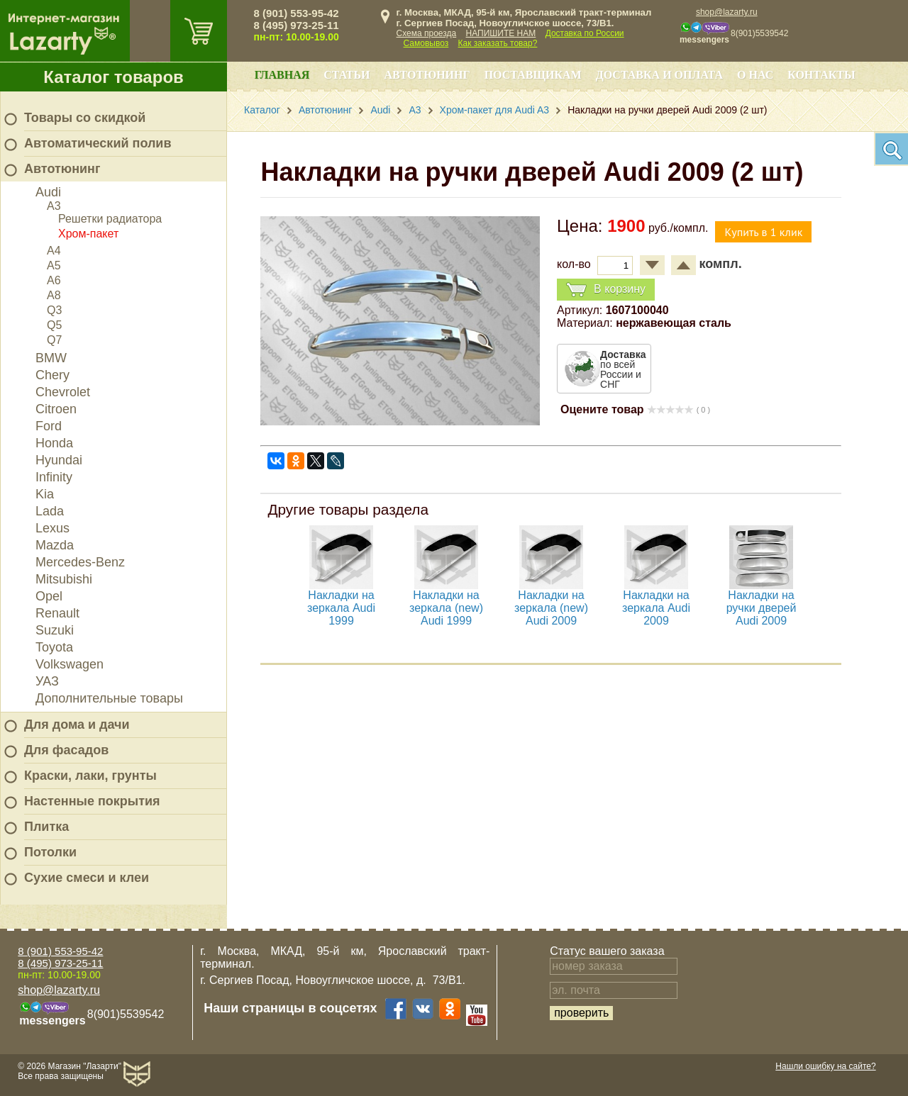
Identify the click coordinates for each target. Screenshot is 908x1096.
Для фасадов (66, 750)
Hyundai (58, 460)
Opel (48, 596)
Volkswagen (69, 664)
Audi (48, 192)
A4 (54, 251)
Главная (282, 75)
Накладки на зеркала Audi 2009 (656, 608)
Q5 (54, 325)
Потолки (50, 852)
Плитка (46, 827)
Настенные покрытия (92, 801)
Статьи (346, 75)
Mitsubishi (63, 579)
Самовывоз (426, 43)
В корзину (606, 289)
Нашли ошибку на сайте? (825, 1066)
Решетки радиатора (110, 219)
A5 (54, 265)
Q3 (54, 310)
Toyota (54, 647)
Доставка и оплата (659, 75)
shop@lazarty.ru (727, 12)
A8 (54, 295)
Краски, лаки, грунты (90, 775)
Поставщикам (533, 75)
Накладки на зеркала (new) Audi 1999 (446, 608)
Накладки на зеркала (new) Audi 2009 (551, 608)
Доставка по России (585, 33)
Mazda (54, 545)
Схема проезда (427, 33)
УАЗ (47, 681)
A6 (54, 280)
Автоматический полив (98, 143)
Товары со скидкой (84, 118)
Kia (44, 494)
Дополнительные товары (109, 698)
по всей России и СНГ (623, 369)
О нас (755, 75)
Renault (57, 613)
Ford (48, 426)
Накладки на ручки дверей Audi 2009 (761, 608)
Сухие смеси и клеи (86, 878)
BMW (51, 358)
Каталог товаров (113, 76)
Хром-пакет (88, 234)
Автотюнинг (62, 169)
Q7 (54, 340)
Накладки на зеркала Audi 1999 (341, 608)
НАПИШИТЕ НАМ (501, 33)
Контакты (821, 75)
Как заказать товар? (498, 43)
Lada (49, 511)
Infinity (53, 477)
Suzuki (54, 630)
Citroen (56, 409)
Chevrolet (62, 392)
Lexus (52, 528)
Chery (52, 375)
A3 (54, 206)
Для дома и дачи (77, 724)
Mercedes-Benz (80, 562)
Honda (54, 443)
